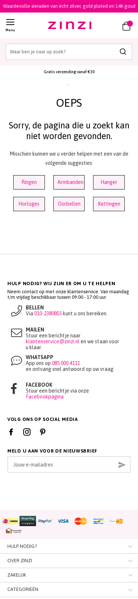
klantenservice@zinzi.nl (52, 341)
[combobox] (69, 51)
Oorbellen (69, 204)
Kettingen (109, 204)
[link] (109, 25)
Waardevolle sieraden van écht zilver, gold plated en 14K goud (69, 6)
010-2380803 (48, 313)
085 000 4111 (66, 363)
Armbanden (70, 182)
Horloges (28, 204)
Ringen (29, 182)
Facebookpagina (45, 397)
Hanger (108, 182)
